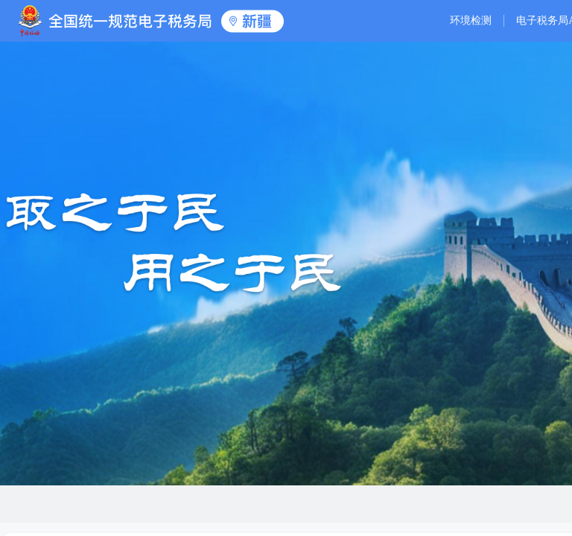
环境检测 (471, 20)
